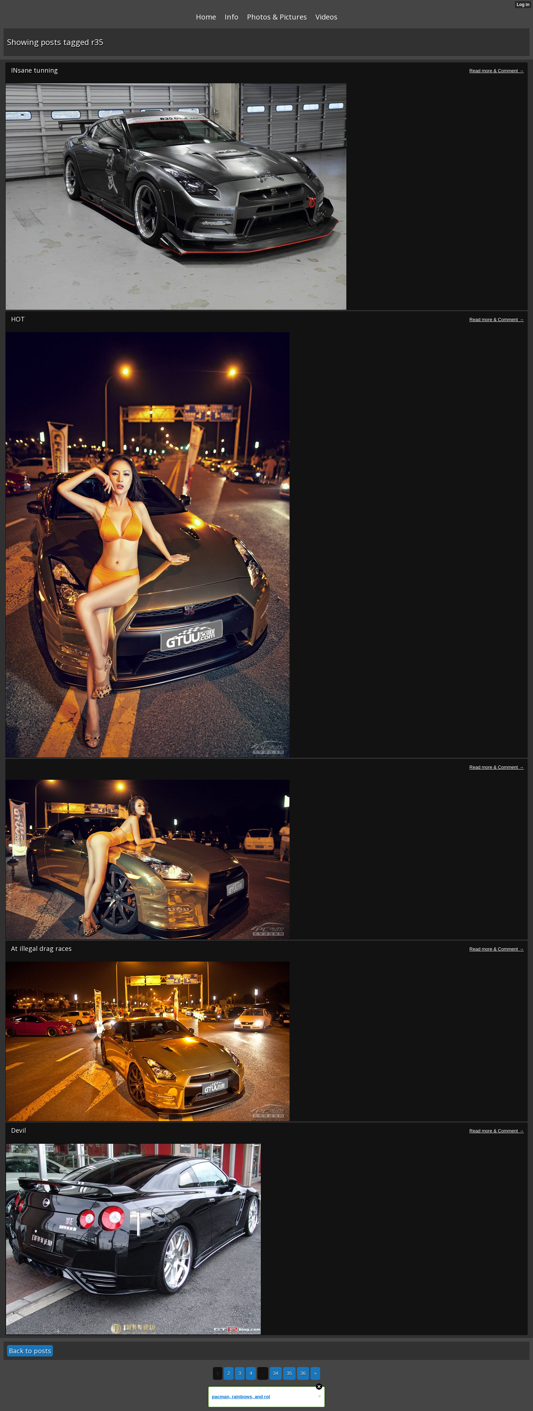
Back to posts (30, 1350)
